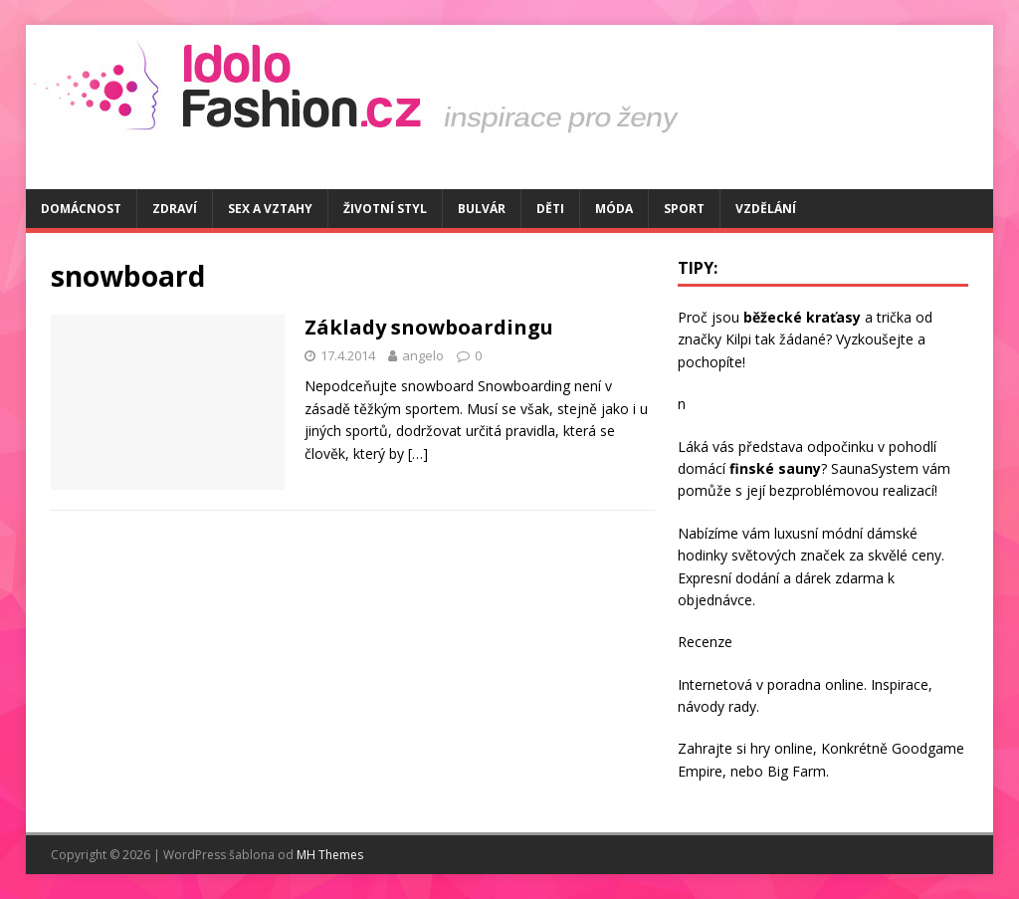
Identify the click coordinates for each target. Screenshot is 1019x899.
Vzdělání (765, 208)
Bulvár (482, 208)
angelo (423, 355)
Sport (684, 208)
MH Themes (330, 854)
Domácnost (81, 208)
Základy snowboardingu (429, 327)
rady (742, 706)
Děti (550, 208)
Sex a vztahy (270, 208)
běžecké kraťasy (802, 317)
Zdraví (174, 208)
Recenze (705, 641)
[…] (418, 453)
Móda (614, 208)
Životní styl (385, 208)
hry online (781, 748)
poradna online (815, 684)
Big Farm (796, 771)
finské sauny (775, 468)
